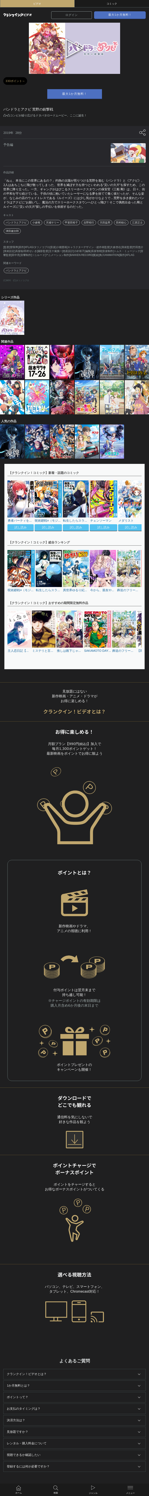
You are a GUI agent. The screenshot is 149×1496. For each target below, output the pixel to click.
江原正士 (137, 222)
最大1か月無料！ (120, 15)
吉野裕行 (89, 222)
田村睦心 (121, 222)
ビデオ (37, 3)
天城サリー (52, 222)
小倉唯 (36, 222)
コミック (112, 3)
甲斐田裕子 (71, 222)
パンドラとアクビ (16, 222)
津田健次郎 (12, 231)
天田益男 (105, 222)
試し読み (20, 527)
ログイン (71, 15)
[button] (136, 506)
